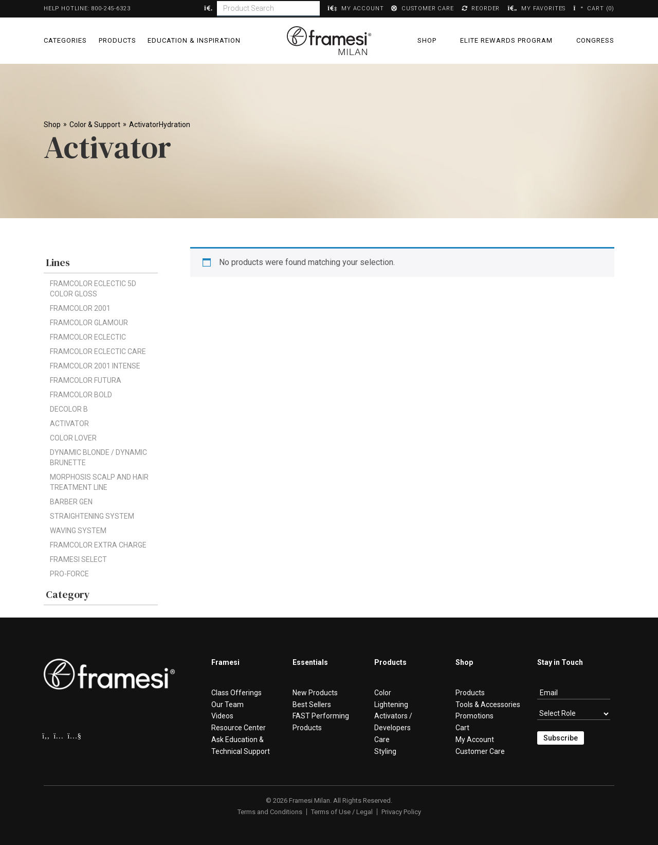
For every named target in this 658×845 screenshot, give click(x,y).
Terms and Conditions (269, 812)
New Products (315, 693)
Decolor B (69, 409)
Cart (462, 728)
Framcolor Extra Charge (98, 545)
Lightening (391, 704)
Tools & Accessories (487, 704)
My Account (474, 739)
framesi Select (78, 559)
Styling (385, 751)
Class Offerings (236, 693)
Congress (595, 40)
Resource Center (238, 728)
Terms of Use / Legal (342, 812)
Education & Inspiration (194, 40)
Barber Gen (71, 502)
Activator (69, 423)
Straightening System (92, 516)
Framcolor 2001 (80, 308)
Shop (426, 40)
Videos (222, 716)
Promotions (474, 716)
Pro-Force (69, 574)
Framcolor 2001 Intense (95, 366)
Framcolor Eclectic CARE (98, 351)
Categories (65, 40)
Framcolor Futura (85, 380)
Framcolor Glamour (89, 323)
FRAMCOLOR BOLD (81, 395)
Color (382, 693)
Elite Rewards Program (506, 40)
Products (117, 40)
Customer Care (480, 751)
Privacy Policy (401, 812)
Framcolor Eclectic (88, 337)
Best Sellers (312, 704)
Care (382, 739)
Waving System (78, 530)
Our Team (227, 704)
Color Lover (73, 438)
